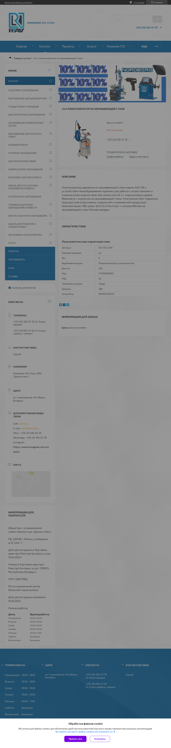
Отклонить (100, 739)
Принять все (75, 739)
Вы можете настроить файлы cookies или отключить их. (84, 731)
